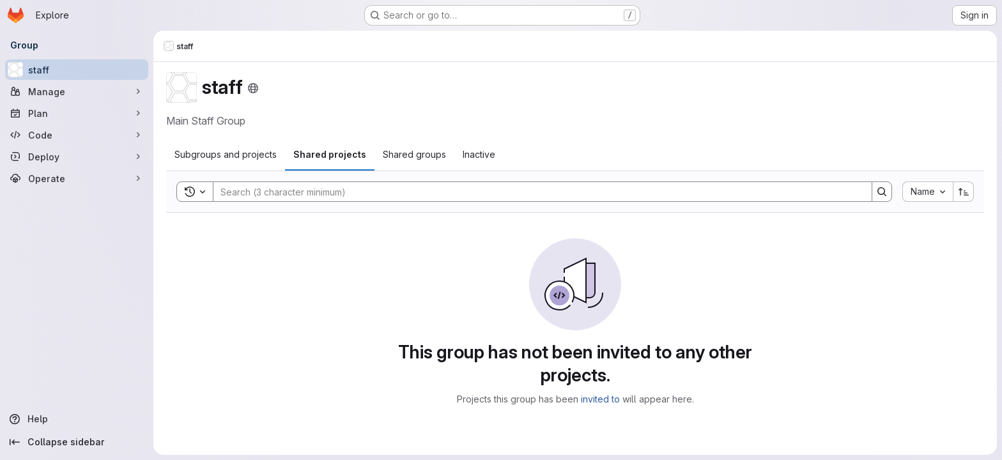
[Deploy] (76, 156)
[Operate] (76, 178)
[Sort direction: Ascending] (963, 191)
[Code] (76, 135)
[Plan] (76, 113)
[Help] (76, 419)
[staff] (76, 69)
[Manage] (76, 91)
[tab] (225, 155)
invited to (600, 399)
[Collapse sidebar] (76, 442)
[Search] (536, 191)
